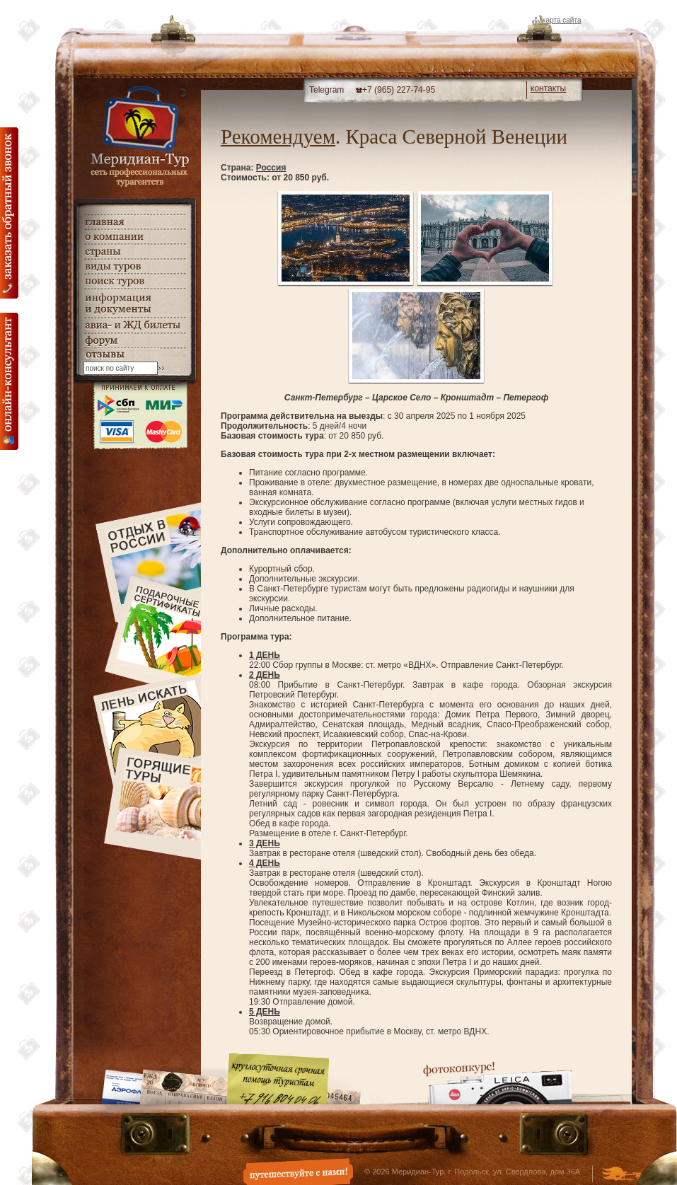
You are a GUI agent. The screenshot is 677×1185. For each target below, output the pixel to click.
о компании (134, 236)
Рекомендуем (278, 136)
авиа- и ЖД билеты (134, 325)
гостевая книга (134, 355)
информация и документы (134, 303)
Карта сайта (562, 20)
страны (134, 251)
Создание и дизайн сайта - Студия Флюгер (621, 1175)
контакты (548, 88)
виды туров (134, 266)
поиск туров (134, 281)
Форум (134, 340)
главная (134, 222)
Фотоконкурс (497, 1082)
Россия (271, 168)
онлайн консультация (9, 381)
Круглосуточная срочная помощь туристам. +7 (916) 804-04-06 (278, 1078)
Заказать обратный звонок (9, 213)
